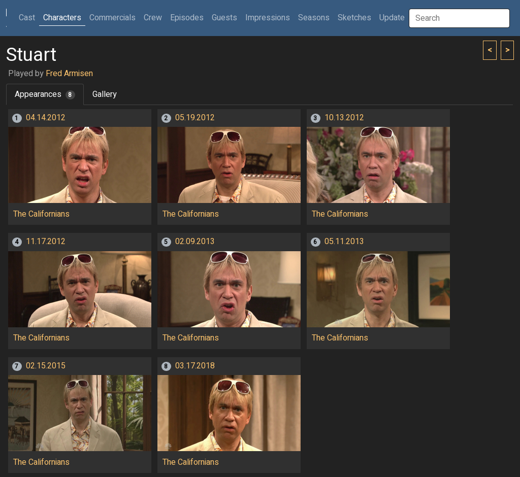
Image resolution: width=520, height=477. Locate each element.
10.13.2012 (344, 118)
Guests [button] (224, 18)
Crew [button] (153, 18)
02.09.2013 (195, 241)
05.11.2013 (344, 241)
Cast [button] (29, 17)
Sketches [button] (354, 18)
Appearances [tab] (45, 94)
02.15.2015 (46, 366)
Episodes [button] (187, 18)
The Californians (41, 214)
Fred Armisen (69, 73)
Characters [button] (62, 18)
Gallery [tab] (104, 94)
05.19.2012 (195, 118)
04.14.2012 (46, 118)
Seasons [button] (314, 18)
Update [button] (392, 18)
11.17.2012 (46, 241)
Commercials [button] (112, 18)
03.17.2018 (195, 366)
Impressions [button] (267, 18)
